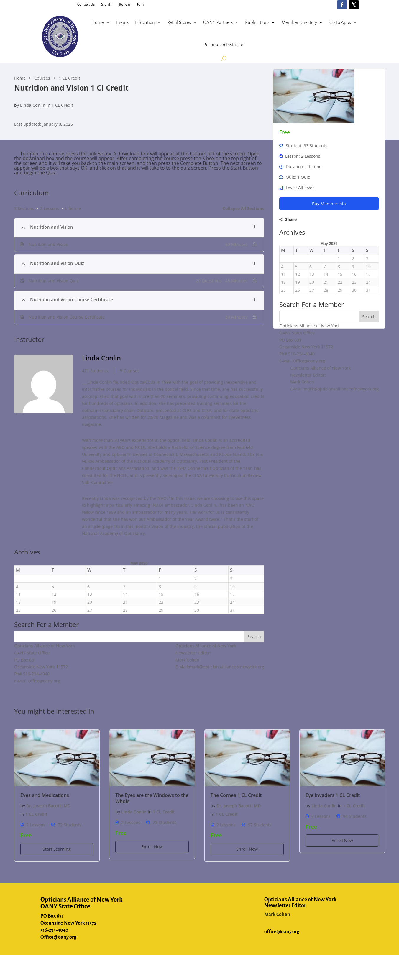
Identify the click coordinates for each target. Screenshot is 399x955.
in (48, 105)
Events (122, 22)
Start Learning (57, 849)
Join (140, 4)
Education (145, 22)
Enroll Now (152, 846)
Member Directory (299, 22)
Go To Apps (340, 22)
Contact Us (86, 4)
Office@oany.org (58, 937)
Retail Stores (179, 22)
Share (291, 219)
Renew (124, 4)
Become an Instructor (224, 44)
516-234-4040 (54, 930)
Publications (257, 22)
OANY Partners (218, 22)
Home (97, 22)
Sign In (106, 4)
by (16, 105)
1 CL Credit (62, 105)
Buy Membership (329, 203)
